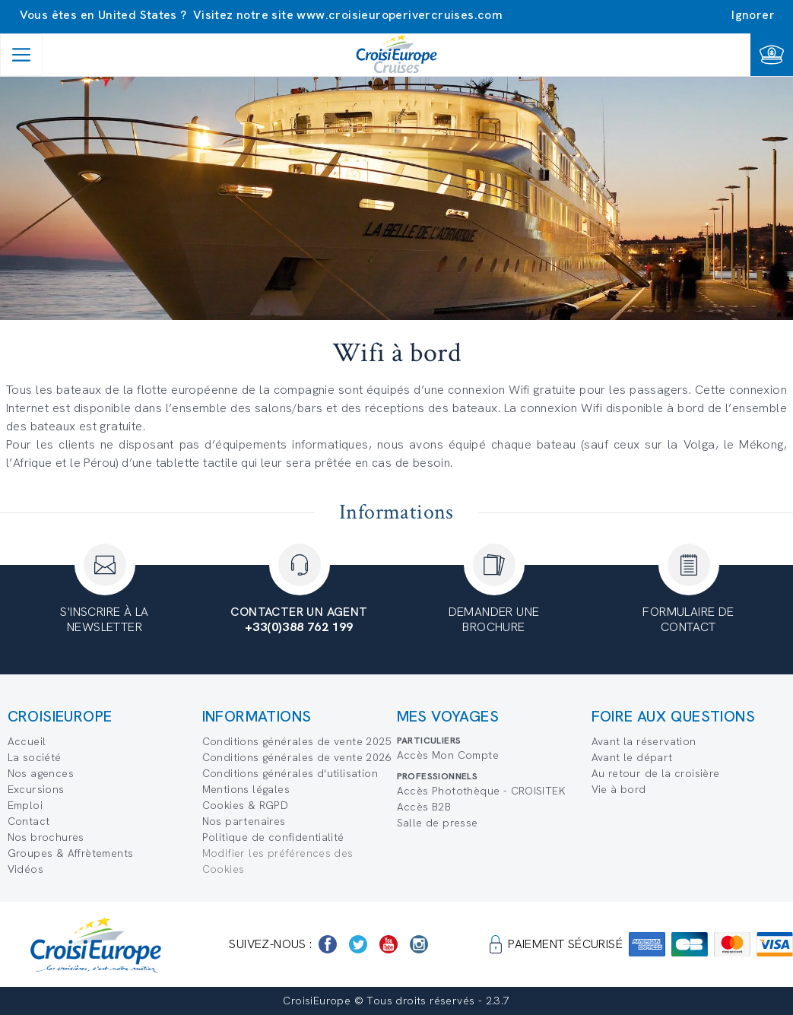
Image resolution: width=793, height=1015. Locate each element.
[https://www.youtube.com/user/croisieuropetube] (388, 944)
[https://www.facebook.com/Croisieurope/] (328, 944)
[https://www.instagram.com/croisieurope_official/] (419, 944)
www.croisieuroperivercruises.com (400, 15)
